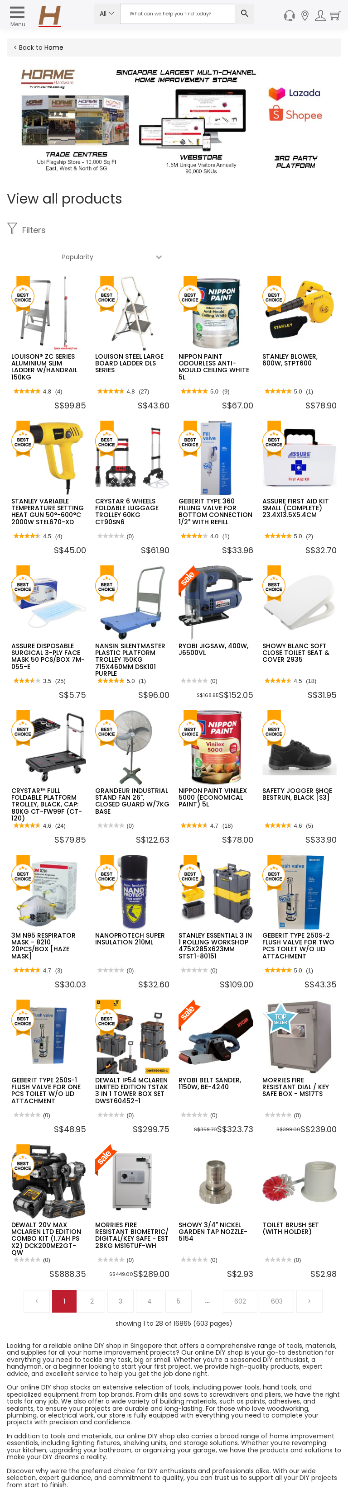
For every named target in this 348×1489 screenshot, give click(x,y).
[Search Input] (177, 14)
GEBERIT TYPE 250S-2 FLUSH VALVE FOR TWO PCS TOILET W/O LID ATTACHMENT (298, 919)
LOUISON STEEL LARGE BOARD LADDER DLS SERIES (129, 336)
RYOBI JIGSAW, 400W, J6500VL (213, 623)
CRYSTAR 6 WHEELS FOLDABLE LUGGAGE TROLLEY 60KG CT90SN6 (127, 485)
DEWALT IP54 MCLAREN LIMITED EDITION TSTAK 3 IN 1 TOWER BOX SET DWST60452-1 (131, 1064)
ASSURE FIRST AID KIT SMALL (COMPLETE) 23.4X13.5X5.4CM (295, 481)
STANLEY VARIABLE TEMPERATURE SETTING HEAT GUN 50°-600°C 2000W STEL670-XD (47, 485)
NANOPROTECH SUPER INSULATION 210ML (130, 912)
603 (277, 1274)
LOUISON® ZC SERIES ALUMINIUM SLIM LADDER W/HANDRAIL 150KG (44, 340)
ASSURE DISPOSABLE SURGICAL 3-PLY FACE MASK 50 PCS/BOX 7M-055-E (48, 630)
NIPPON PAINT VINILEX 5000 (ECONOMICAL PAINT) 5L (213, 770)
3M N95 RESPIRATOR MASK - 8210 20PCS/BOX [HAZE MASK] (43, 919)
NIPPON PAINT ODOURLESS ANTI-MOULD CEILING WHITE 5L (214, 340)
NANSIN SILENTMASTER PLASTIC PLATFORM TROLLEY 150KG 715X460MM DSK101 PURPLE (130, 633)
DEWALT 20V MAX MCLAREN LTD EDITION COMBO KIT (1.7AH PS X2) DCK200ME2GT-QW (46, 1212)
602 (240, 1274)
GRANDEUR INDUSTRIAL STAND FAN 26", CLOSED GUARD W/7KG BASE (132, 774)
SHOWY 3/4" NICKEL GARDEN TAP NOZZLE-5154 (213, 1205)
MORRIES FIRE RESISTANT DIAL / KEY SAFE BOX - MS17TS (295, 1060)
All (107, 13)
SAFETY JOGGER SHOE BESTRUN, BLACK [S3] (297, 767)
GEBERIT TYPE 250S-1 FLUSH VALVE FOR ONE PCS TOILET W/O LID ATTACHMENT (46, 1064)
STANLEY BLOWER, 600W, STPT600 (290, 333)
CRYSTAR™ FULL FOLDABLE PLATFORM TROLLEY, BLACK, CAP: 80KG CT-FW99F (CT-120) (46, 778)
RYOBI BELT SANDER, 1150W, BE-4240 (210, 1057)
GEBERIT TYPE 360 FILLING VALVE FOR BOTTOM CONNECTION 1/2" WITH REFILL (215, 485)
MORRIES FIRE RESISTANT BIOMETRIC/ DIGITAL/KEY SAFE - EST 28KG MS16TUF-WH (132, 1208)
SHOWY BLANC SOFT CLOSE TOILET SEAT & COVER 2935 (295, 626)
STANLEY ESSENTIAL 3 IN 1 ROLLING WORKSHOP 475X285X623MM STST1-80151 (215, 919)
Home (53, 47)
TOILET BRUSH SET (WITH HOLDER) (290, 1201)
